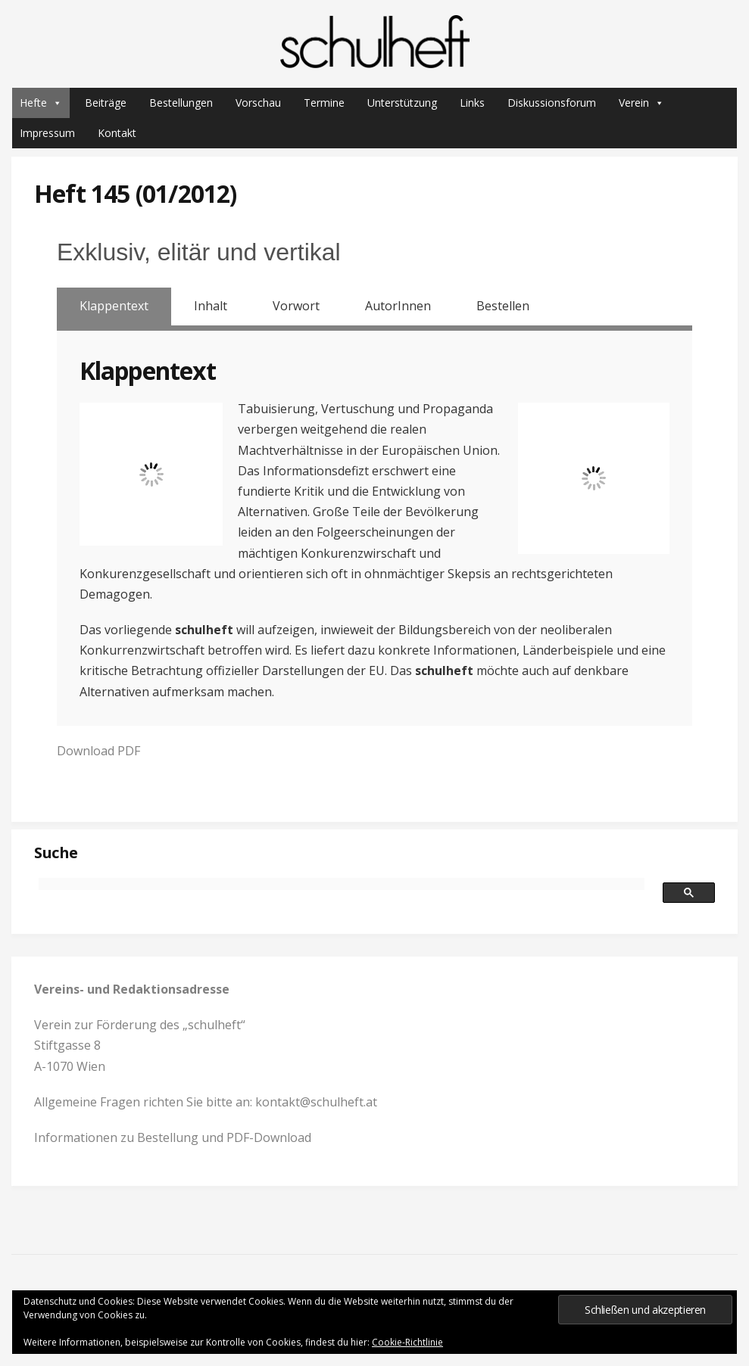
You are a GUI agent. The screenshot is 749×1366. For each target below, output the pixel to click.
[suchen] (341, 884)
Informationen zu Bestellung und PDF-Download (172, 1137)
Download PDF (98, 750)
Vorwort (296, 305)
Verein (641, 103)
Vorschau (258, 102)
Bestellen (502, 305)
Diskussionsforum (551, 102)
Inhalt (210, 305)
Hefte (41, 103)
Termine (324, 102)
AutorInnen (398, 305)
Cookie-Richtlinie (407, 1342)
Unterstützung (402, 102)
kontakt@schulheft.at (316, 1102)
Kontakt (117, 133)
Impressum (47, 133)
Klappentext (114, 305)
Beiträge (105, 102)
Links (472, 102)
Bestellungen (181, 102)
